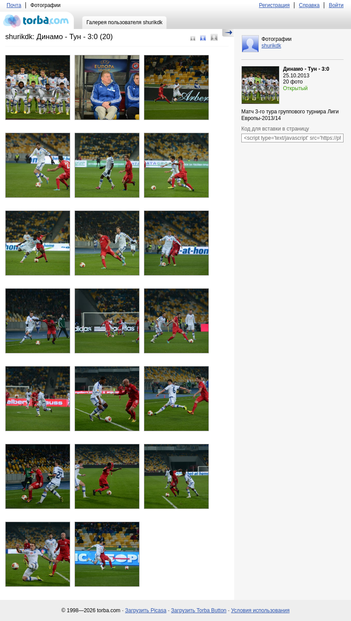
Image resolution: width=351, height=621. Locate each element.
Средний (203, 38)
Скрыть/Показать (228, 33)
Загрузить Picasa (145, 610)
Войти (336, 5)
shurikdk (271, 46)
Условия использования (260, 610)
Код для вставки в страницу (275, 129)
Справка (309, 5)
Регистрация (274, 5)
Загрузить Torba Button (198, 610)
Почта (14, 5)
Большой (214, 37)
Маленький (192, 38)
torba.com (37, 20)
